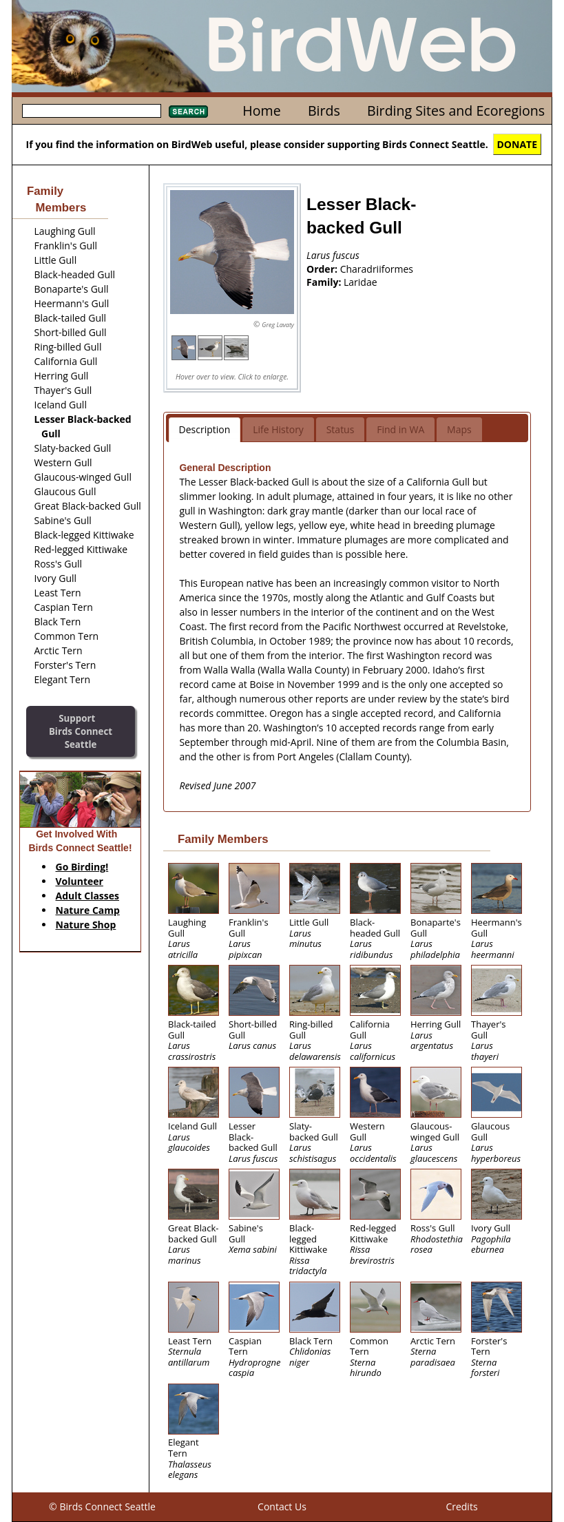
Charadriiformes (376, 268)
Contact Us (282, 1506)
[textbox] (91, 111)
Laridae (360, 282)
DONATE (517, 144)
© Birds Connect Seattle (102, 1506)
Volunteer (79, 881)
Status (340, 429)
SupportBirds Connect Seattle (80, 731)
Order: (323, 268)
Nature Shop (86, 924)
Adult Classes (88, 895)
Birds (324, 110)
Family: (325, 282)
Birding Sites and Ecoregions (456, 110)
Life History (278, 429)
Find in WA (400, 429)
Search (188, 111)
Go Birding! (82, 866)
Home (261, 110)
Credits (461, 1506)
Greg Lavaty (278, 324)
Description (205, 429)
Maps (459, 429)
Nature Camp (88, 910)
